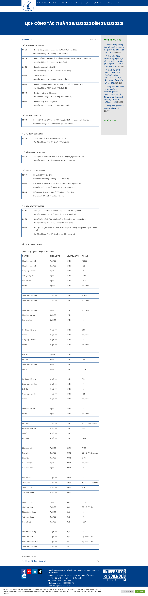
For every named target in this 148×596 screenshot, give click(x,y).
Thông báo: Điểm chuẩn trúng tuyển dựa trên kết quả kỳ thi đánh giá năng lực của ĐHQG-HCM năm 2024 (114, 61)
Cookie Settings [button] (127, 591)
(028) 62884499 (64, 580)
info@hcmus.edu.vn (61, 585)
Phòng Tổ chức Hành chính (35, 561)
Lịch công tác (26, 39)
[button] (116, 15)
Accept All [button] (140, 591)
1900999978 (68, 583)
